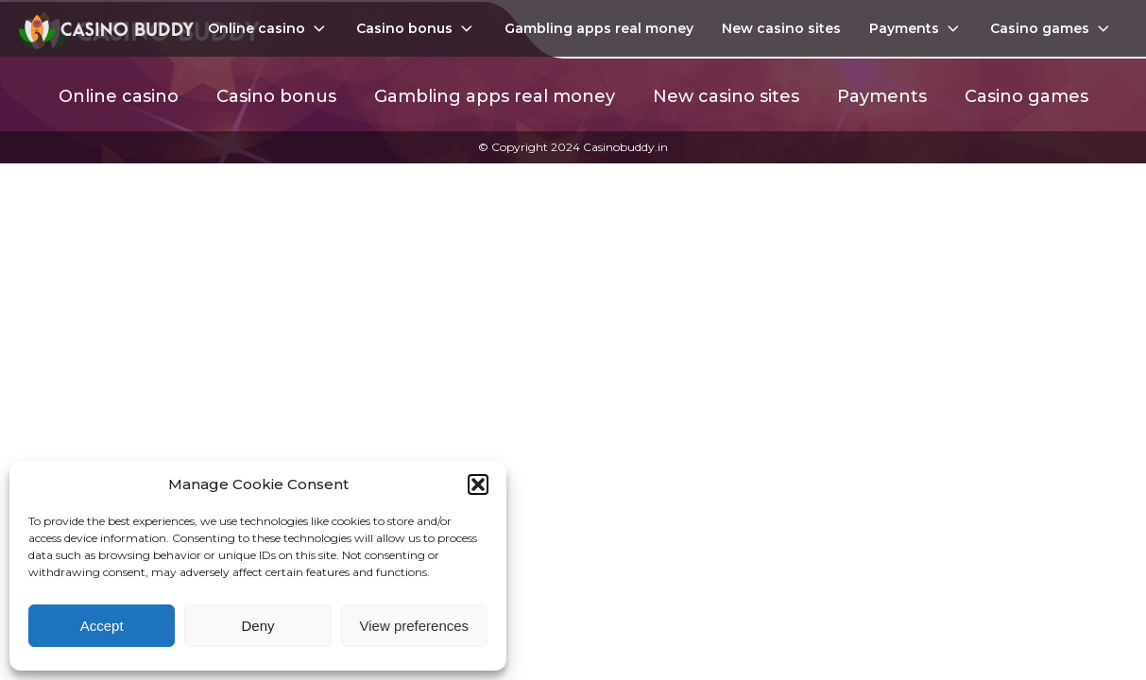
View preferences (415, 626)
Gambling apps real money (599, 28)
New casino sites (781, 28)
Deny (257, 626)
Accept (102, 626)
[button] (478, 484)
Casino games (1051, 28)
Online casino (268, 28)
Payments (916, 28)
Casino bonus (416, 28)
